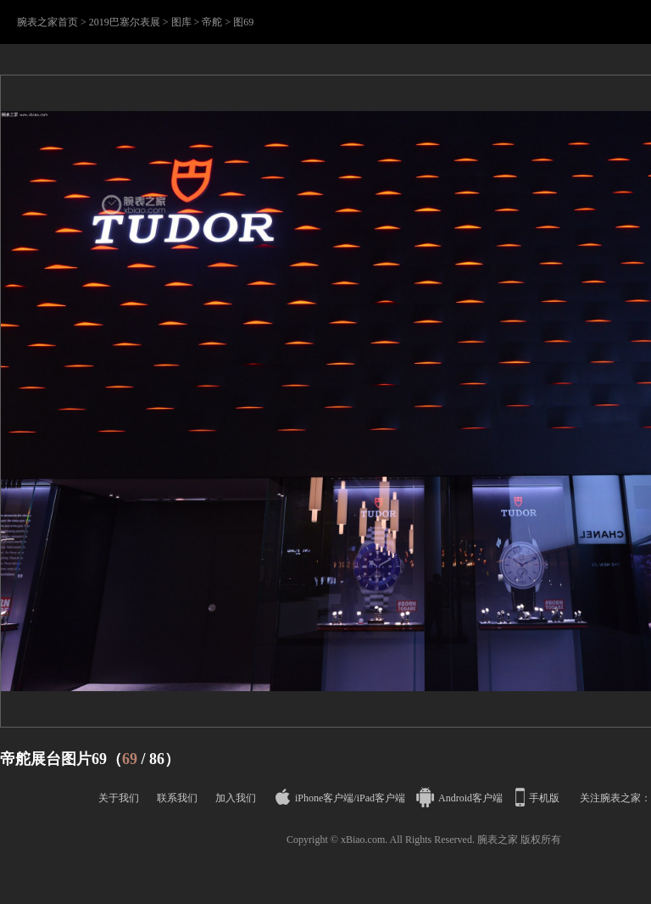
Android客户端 (460, 798)
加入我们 (235, 798)
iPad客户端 (381, 798)
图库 (181, 22)
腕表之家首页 (47, 22)
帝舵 (212, 22)
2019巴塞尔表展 (124, 22)
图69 (243, 22)
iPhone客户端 (314, 798)
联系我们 (177, 798)
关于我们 (118, 798)
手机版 (538, 798)
